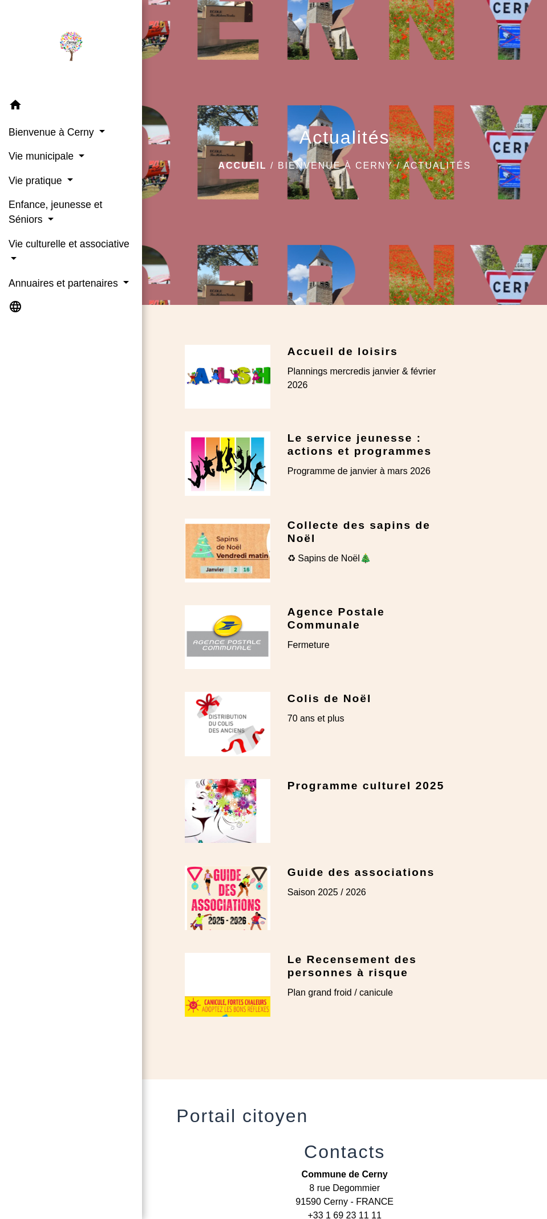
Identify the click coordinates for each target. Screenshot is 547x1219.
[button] (71, 106)
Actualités (437, 165)
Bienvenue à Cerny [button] (53, 132)
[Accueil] (71, 47)
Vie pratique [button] (36, 180)
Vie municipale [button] (42, 156)
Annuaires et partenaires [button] (65, 283)
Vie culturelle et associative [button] (69, 244)
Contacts (344, 1151)
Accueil (242, 165)
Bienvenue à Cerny (335, 165)
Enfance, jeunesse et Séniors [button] (55, 212)
